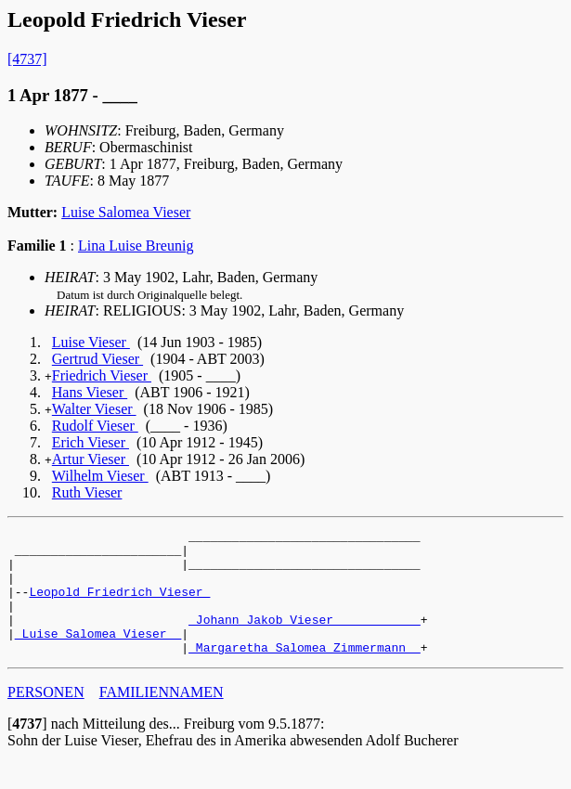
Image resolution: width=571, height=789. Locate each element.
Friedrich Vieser (101, 375)
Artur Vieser (90, 459)
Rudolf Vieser (95, 425)
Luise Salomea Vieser (125, 212)
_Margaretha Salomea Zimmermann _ (304, 672)
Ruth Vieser (87, 492)
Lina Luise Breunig (135, 245)
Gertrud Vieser (97, 359)
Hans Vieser (89, 392)
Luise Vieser (91, 342)
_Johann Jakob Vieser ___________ (304, 638)
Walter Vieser (94, 409)
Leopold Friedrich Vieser (119, 605)
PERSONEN (45, 717)
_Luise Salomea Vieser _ (98, 655)
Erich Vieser (90, 442)
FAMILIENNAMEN (161, 717)
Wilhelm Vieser (100, 476)
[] (27, 749)
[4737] (27, 59)
